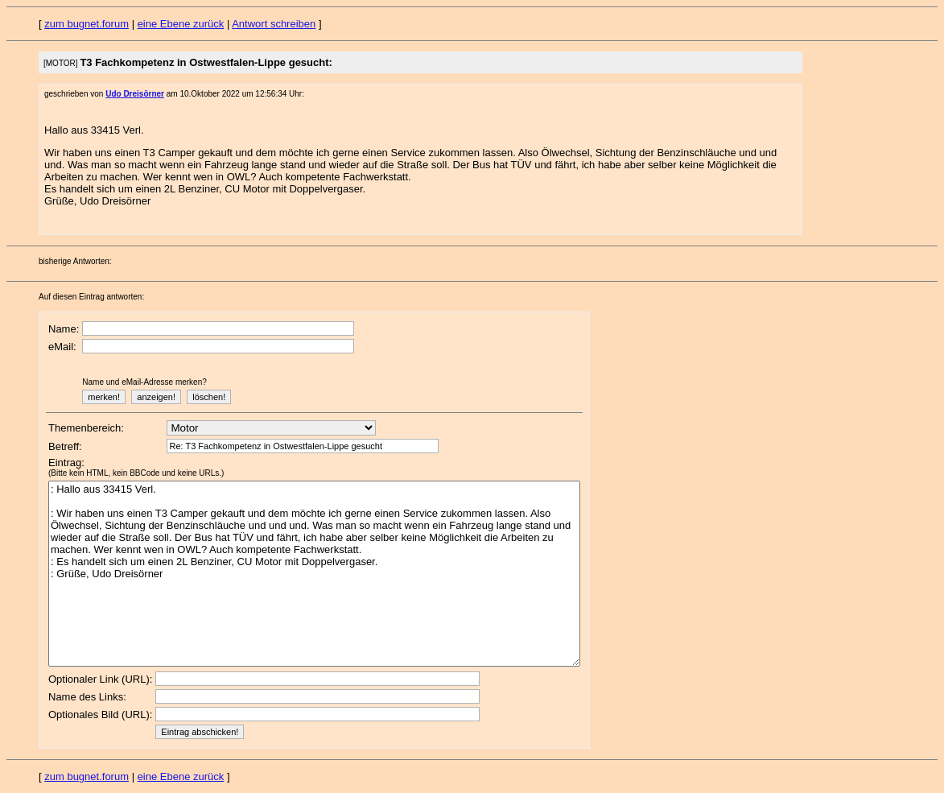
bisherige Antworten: (75, 261)
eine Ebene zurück (181, 24)
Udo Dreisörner (134, 93)
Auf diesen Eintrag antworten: (91, 296)
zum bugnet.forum (86, 24)
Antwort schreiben (273, 24)
